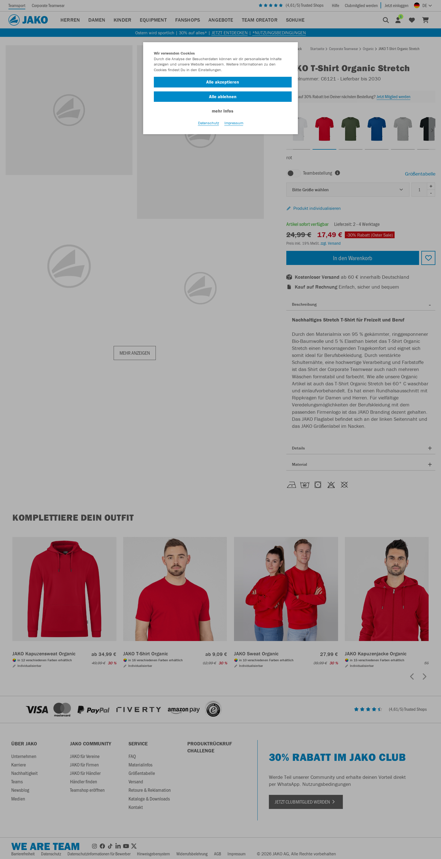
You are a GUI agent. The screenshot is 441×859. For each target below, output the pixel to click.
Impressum (233, 124)
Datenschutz (208, 124)
